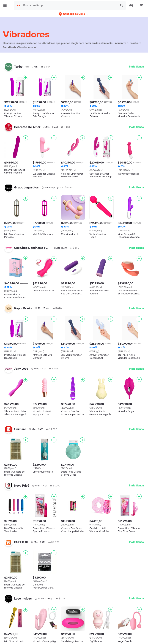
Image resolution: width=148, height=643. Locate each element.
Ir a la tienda (136, 66)
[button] (74, 14)
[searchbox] (69, 5)
